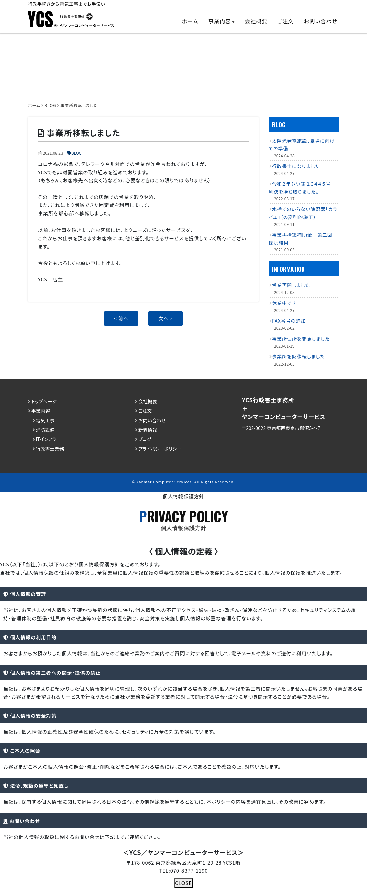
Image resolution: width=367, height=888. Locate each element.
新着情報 (147, 429)
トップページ (44, 401)
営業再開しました (291, 285)
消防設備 (45, 429)
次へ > (165, 318)
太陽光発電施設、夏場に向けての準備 (302, 144)
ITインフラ (46, 439)
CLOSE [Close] (183, 882)
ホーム (190, 21)
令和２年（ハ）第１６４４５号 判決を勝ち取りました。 (302, 187)
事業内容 (219, 21)
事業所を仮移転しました (298, 356)
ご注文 (285, 21)
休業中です (284, 302)
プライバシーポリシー (159, 448)
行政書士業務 (50, 448)
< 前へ (121, 318)
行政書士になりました (296, 166)
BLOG (76, 153)
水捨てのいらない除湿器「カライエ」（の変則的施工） (303, 213)
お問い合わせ (320, 21)
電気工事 (45, 420)
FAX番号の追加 (289, 320)
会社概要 (256, 21)
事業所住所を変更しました (301, 338)
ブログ (144, 439)
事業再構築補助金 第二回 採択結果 (303, 238)
